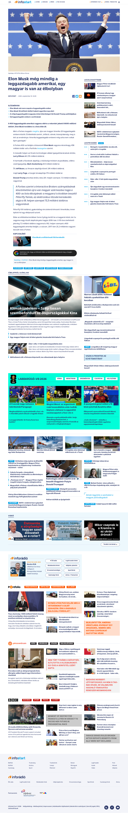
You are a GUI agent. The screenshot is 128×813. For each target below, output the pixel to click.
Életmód (52, 768)
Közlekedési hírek (41, 782)
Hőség (53, 6)
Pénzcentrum (31, 587)
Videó (93, 768)
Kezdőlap (17, 260)
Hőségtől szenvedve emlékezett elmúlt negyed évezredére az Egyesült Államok (63, 491)
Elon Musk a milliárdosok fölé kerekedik (48, 238)
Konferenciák (58, 587)
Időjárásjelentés (58, 782)
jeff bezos (28, 268)
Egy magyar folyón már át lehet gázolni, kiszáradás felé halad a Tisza (37, 338)
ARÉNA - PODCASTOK (111, 6)
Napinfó (73, 768)
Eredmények (85, 379)
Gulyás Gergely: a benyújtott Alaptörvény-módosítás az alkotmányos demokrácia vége (26, 475)
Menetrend (71, 379)
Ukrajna (45, 6)
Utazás (54, 644)
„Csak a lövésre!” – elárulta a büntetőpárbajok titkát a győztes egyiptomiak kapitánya (97, 422)
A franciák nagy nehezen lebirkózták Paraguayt (21, 405)
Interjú (52, 765)
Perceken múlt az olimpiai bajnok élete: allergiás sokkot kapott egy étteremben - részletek (25, 673)
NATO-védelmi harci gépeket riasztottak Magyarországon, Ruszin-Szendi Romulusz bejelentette (26, 505)
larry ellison (51, 268)
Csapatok (98, 379)
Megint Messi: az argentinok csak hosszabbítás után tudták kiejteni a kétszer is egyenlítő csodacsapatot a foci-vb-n (62, 409)
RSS (97, 806)
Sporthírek (91, 782)
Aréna (118, 782)
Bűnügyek (74, 765)
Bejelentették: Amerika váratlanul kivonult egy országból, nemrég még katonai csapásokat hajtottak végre (99, 628)
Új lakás (71, 587)
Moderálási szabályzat (77, 806)
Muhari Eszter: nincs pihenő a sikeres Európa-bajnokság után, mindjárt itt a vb (101, 485)
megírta (35, 132)
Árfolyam (44, 587)
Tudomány (32, 763)
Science (55, 700)
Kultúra (31, 765)
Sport (36, 700)
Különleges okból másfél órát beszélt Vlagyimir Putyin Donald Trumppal (61, 482)
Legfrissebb (95, 763)
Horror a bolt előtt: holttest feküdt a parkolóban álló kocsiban (98, 298)
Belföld (10, 763)
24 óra (38, 6)
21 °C (117, 2)
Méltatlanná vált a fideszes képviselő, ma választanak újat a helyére (37, 357)
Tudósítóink (53, 763)
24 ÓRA (101, 143)
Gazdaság (11, 768)
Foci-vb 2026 (62, 6)
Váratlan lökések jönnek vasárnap (46, 451)
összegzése (42, 149)
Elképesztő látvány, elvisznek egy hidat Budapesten (19, 451)
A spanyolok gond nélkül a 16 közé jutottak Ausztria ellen (98, 405)
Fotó (113, 763)
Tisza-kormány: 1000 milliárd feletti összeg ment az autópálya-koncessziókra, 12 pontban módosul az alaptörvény (26, 616)
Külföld (24, 260)
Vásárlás (43, 644)
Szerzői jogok (90, 806)
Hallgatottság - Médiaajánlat (32, 806)
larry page (39, 268)
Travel (46, 700)
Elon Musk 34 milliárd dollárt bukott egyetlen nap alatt (32, 111)
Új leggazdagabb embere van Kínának (25, 117)
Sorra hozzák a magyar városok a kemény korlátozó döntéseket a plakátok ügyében (105, 454)
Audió (93, 765)
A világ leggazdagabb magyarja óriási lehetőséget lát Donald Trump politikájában (43, 114)
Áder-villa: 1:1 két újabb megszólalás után (45, 344)
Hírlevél (114, 765)
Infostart (12, 96)
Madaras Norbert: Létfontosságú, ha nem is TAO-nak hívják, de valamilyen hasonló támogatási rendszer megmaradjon (102, 685)
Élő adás (53, 561)
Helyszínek (111, 379)
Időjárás (114, 768)
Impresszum (47, 806)
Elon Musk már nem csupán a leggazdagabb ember (30, 109)
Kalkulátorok (67, 644)
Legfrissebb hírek (25, 782)
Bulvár (73, 763)
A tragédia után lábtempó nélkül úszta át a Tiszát (75, 451)
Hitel (33, 644)
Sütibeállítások (13, 809)
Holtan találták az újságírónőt (58, 500)
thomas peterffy (65, 268)
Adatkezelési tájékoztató (61, 806)
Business (26, 700)
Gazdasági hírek (105, 782)
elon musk (18, 268)
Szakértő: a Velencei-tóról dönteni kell (25, 334)
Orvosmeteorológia (75, 782)
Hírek (59, 379)
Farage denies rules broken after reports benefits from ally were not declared (101, 738)
